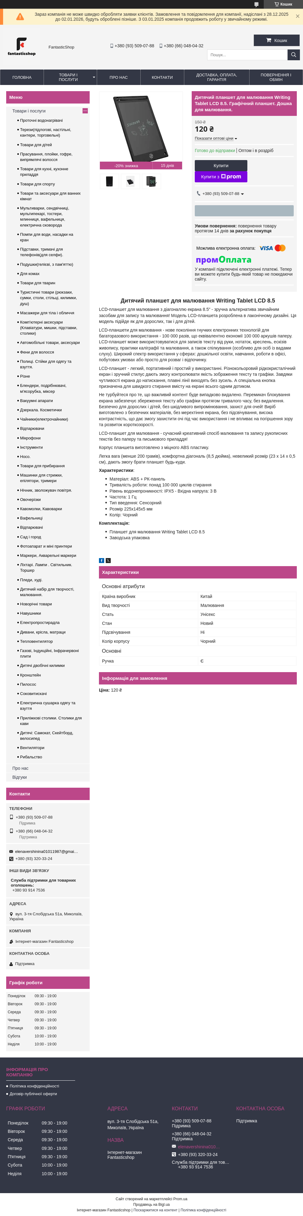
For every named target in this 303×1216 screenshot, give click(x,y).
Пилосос (28, 684)
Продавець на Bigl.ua (151, 1204)
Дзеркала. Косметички (41, 410)
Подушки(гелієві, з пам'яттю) (46, 264)
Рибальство (31, 757)
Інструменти (31, 447)
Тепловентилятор (36, 641)
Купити (221, 165)
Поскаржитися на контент (155, 1210)
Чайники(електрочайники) (44, 419)
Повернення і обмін (276, 77)
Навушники (30, 613)
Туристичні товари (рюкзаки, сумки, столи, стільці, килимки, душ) (48, 298)
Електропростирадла (40, 622)
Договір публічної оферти (33, 1093)
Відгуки (19, 777)
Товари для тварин (37, 283)
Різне (25, 376)
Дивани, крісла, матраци (43, 632)
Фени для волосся (37, 352)
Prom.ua (180, 1199)
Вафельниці (31, 518)
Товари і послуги (68, 77)
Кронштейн (30, 675)
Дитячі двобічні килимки (42, 665)
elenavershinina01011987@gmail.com (47, 851)
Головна (22, 77)
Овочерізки (30, 499)
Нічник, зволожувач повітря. (46, 490)
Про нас (119, 77)
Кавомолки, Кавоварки (41, 508)
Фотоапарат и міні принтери (46, 546)
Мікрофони (30, 438)
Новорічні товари (36, 604)
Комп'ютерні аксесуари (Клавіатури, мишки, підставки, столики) (48, 328)
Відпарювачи (32, 428)
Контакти (162, 77)
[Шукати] (294, 54)
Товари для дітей (36, 144)
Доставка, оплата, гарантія (216, 77)
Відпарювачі (31, 527)
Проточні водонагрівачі (41, 120)
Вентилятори (32, 747)
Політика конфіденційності (34, 1086)
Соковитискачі (33, 693)
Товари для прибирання (42, 466)
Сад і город (30, 537)
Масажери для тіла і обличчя (47, 313)
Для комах (30, 273)
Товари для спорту (37, 184)
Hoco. (25, 456)
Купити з (221, 177)
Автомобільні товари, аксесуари (50, 342)
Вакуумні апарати (36, 400)
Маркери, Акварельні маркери (48, 555)
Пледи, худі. (31, 580)
